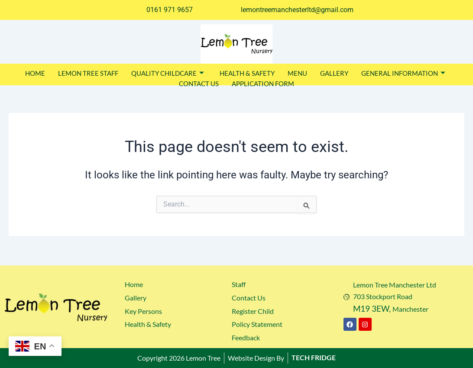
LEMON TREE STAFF (88, 73)
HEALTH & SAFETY (247, 73)
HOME (35, 73)
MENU (297, 73)
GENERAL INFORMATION (403, 73)
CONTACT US (199, 83)
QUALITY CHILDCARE (167, 73)
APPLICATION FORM (263, 83)
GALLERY (334, 73)
